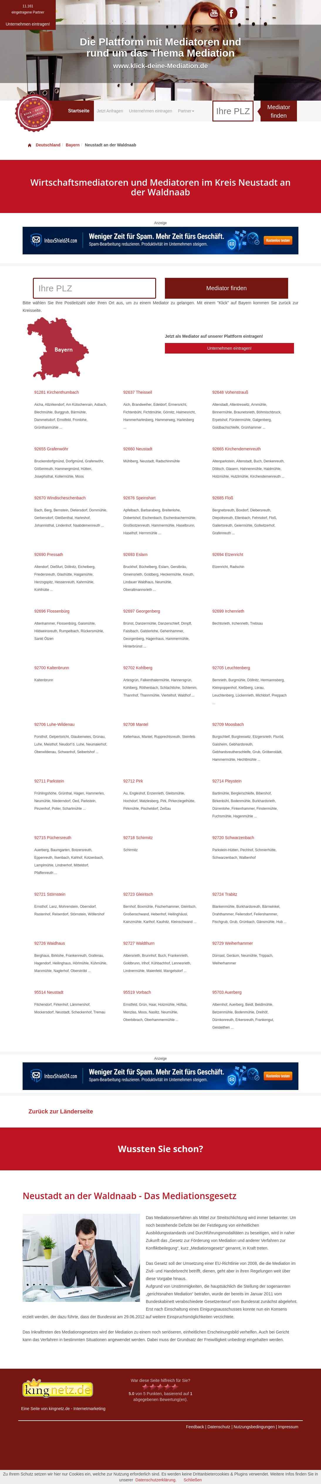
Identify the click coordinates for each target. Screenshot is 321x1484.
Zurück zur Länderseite (60, 1111)
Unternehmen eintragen (150, 111)
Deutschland (43, 145)
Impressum (288, 1426)
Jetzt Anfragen (110, 111)
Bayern (73, 145)
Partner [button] (186, 111)
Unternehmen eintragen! (229, 348)
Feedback (195, 1426)
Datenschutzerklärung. (156, 1480)
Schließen (193, 1480)
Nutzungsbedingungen (254, 1426)
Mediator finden (278, 111)
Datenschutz (218, 1426)
